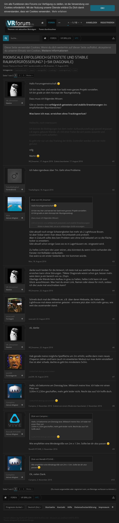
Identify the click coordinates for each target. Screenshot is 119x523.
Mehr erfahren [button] (59, 11)
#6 (113, 347)
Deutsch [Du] (33, 512)
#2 (113, 189)
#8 (113, 406)
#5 (113, 319)
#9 (113, 449)
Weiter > (29, 75)
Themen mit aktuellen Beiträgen (59, 29)
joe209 (9, 373)
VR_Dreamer (49, 65)
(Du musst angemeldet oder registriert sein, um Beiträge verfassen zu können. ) (83, 489)
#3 (113, 261)
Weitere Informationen (55, 50)
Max (8, 215)
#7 (113, 376)
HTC (26, 65)
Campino (10, 402)
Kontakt (61, 512)
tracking (51, 69)
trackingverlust (64, 69)
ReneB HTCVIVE (13, 431)
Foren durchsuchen (85, 29)
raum (31, 69)
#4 (113, 290)
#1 (113, 161)
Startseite (50, 512)
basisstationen (20, 69)
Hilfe (69, 512)
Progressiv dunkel (14, 512)
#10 (113, 479)
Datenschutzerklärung (85, 512)
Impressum (104, 512)
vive (75, 69)
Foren (54, 22)
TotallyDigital (12, 187)
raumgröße (41, 69)
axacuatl (10, 316)
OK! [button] (102, 8)
